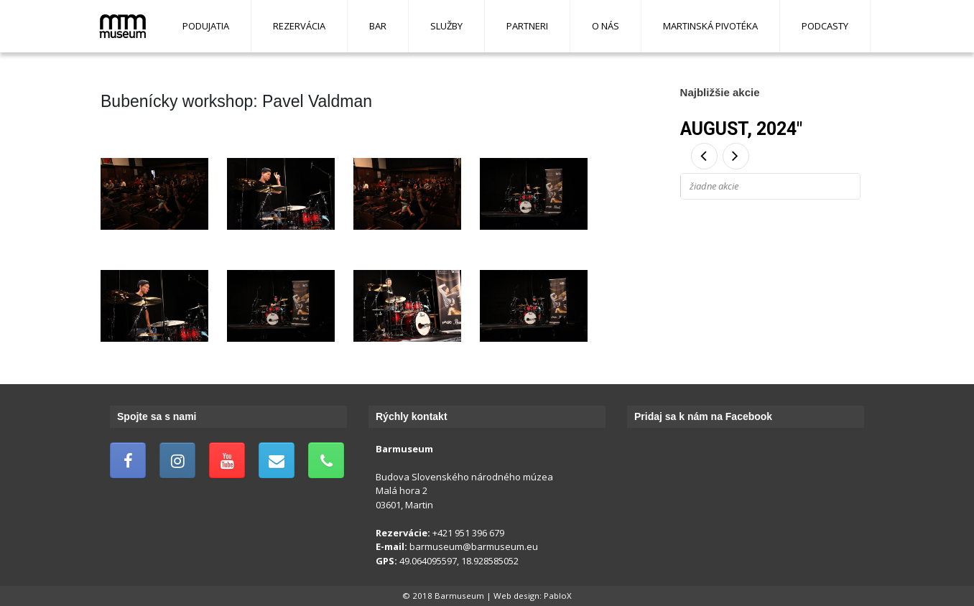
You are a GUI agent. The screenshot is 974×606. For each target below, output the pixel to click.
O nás (605, 25)
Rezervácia (299, 25)
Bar (377, 25)
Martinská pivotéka (710, 25)
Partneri (527, 25)
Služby (446, 25)
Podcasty (825, 25)
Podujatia (205, 25)
